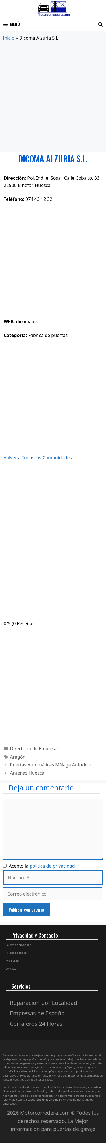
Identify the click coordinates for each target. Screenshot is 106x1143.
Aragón (18, 757)
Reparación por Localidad (43, 1003)
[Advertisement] (53, 97)
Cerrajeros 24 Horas (36, 1023)
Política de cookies (17, 953)
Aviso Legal (12, 960)
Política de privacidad (18, 945)
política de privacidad (52, 866)
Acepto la (39, 866)
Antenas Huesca (27, 773)
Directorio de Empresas (35, 749)
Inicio (8, 38)
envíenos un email (48, 1099)
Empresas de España (37, 1013)
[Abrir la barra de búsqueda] (100, 24)
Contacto (11, 968)
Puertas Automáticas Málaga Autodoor (51, 765)
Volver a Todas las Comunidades (38, 458)
